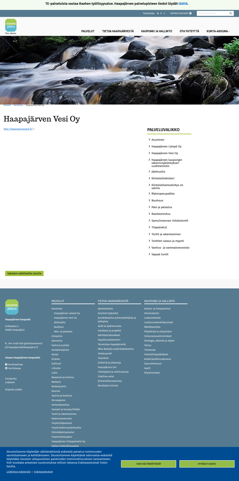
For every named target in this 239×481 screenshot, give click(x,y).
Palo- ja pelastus (63, 331)
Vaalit (147, 368)
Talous (147, 345)
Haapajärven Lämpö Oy (166, 146)
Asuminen (18, 105)
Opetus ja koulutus (62, 395)
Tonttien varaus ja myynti (168, 241)
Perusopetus (58, 400)
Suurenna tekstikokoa (156, 13)
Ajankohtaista (105, 308)
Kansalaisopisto (62, 349)
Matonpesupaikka (163, 193)
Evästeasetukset (43, 471)
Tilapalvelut (159, 227)
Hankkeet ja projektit (109, 330)
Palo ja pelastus (162, 207)
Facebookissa (16, 364)
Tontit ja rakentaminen (166, 234)
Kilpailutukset (152, 372)
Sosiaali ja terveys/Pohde (67, 409)
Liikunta (56, 368)
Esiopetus (57, 336)
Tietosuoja (150, 349)
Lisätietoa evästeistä (18, 471)
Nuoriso (56, 391)
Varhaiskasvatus (60, 404)
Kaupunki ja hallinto (156, 31)
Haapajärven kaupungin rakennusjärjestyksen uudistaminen (167, 163)
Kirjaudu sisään (13, 389)
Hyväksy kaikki (207, 463)
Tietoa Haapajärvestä (118, 31)
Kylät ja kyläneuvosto (109, 326)
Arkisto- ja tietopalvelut (157, 308)
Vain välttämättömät (148, 463)
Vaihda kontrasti (179, 13)
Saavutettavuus (152, 363)
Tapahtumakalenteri (109, 339)
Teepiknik (103, 358)
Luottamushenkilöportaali (159, 322)
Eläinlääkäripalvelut (63, 432)
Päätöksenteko (152, 326)
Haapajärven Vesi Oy (165, 153)
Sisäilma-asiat (106, 376)
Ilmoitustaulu (151, 313)
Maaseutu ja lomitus (63, 377)
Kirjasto (56, 359)
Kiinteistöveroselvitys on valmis (167, 186)
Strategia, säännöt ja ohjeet (159, 340)
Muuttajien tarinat (108, 385)
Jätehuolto (158, 171)
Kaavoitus (57, 340)
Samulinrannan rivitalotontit (170, 220)
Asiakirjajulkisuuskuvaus (157, 359)
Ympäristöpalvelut (62, 423)
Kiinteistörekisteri (163, 178)
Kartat (55, 354)
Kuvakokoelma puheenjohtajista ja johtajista (117, 319)
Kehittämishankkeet (109, 335)
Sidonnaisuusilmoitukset (158, 336)
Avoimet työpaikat (108, 313)
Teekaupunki (105, 353)
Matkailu (57, 381)
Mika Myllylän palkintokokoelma (116, 348)
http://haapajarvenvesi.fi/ (19, 129)
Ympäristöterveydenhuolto (66, 427)
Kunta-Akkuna (218, 31)
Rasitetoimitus (161, 214)
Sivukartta (11, 378)
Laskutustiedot (152, 317)
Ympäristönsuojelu (62, 436)
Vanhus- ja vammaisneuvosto (170, 247)
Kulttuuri (56, 363)
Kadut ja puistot (60, 345)
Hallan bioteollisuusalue (65, 446)
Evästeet (10, 382)
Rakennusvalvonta (62, 418)
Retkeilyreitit (59, 386)
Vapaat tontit (160, 254)
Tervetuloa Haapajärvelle (112, 344)
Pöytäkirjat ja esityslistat (158, 331)
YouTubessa (15, 368)
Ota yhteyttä (189, 31)
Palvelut (88, 31)
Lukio (54, 372)
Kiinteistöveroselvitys (110, 381)
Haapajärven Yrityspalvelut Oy (68, 441)
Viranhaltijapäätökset (156, 354)
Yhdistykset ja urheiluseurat (113, 371)
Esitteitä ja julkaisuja (109, 362)
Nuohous (157, 200)
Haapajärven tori (107, 367)
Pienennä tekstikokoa (162, 13)
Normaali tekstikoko (159, 13)
